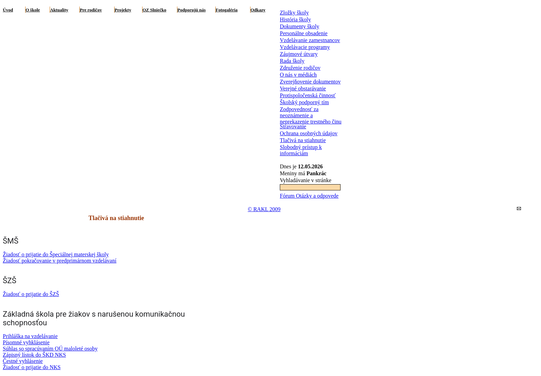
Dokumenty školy (299, 26)
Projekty (123, 9)
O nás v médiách (298, 75)
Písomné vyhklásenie (26, 342)
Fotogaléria (227, 9)
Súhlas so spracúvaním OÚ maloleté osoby (50, 349)
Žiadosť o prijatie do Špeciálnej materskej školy (56, 254)
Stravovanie (293, 126)
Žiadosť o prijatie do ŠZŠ (31, 294)
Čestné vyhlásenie (23, 361)
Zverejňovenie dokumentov (310, 82)
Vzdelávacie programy (305, 47)
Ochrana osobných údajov (308, 133)
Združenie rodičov (300, 68)
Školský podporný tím (304, 102)
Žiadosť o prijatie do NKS (32, 367)
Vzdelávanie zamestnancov (310, 40)
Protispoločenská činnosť (308, 95)
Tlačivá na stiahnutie (303, 140)
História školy (295, 19)
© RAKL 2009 (264, 209)
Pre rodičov (91, 9)
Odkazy (257, 9)
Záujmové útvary (299, 54)
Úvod (8, 9)
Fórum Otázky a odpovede (309, 196)
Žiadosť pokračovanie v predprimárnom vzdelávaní (59, 261)
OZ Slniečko (154, 9)
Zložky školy (294, 13)
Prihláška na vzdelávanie (30, 336)
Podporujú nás (191, 9)
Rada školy (292, 61)
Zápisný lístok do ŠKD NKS (34, 355)
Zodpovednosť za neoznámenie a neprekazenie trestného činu (311, 115)
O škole (33, 9)
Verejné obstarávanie (303, 88)
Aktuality (59, 9)
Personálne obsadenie (303, 33)
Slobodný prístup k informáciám (301, 150)
